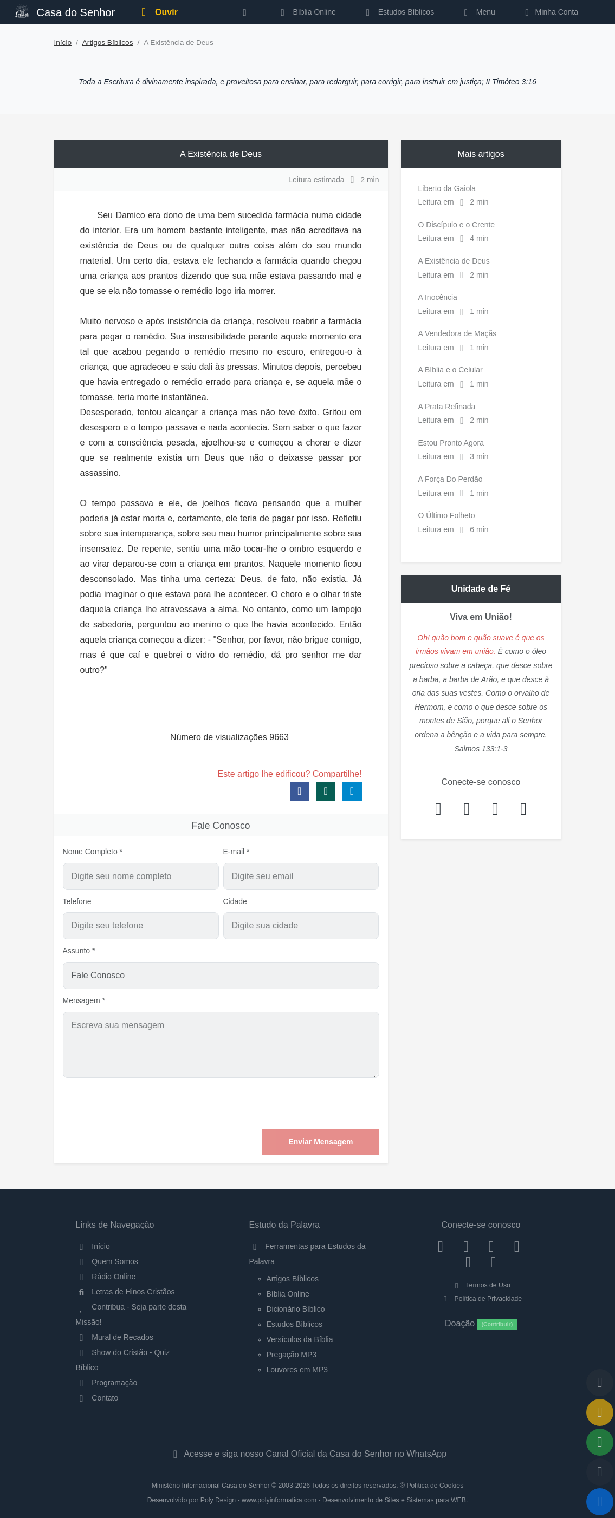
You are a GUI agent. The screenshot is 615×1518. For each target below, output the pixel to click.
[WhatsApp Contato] (468, 1262)
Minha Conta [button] (549, 12)
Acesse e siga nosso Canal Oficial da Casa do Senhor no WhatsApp (307, 1453)
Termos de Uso (480, 1285)
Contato (97, 1397)
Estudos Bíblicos (398, 12)
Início (63, 42)
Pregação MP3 (292, 1354)
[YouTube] (516, 1246)
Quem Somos (107, 1261)
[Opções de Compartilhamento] (599, 1442)
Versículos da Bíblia (300, 1339)
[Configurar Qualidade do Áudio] (599, 1472)
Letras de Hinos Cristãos (125, 1291)
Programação (107, 1382)
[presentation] (297, 1103)
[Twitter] (491, 1246)
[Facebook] (440, 1246)
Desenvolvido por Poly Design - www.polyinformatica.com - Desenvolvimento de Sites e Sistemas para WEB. (307, 1500)
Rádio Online (106, 1276)
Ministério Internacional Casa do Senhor (211, 1485)
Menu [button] (477, 12)
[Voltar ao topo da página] (599, 1382)
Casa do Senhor (65, 11)
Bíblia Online (306, 12)
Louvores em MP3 (297, 1369)
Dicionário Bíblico (296, 1309)
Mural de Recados (114, 1337)
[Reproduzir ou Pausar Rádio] (599, 1501)
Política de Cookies (434, 1485)
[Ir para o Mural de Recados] (599, 1412)
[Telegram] (493, 1262)
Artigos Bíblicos (107, 42)
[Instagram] (466, 1246)
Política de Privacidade (481, 1299)
